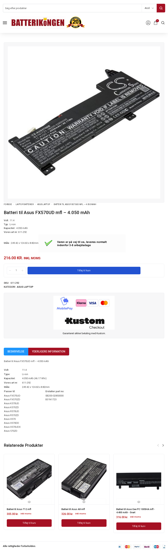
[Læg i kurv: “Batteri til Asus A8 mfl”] (83, 522)
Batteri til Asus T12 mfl (20, 508)
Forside (8, 204)
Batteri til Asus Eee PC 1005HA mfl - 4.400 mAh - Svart (138, 510)
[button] (163, 445)
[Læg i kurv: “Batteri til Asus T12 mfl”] (29, 522)
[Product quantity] (16, 270)
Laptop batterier (25, 204)
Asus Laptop (43, 204)
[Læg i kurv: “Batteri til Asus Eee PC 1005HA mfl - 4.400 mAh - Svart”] (138, 525)
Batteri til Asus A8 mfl (74, 508)
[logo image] (48, 22)
